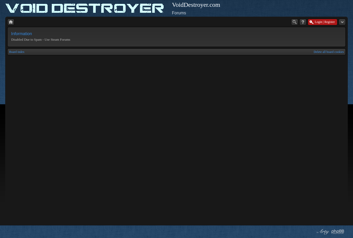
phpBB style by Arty (322, 231)
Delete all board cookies (329, 52)
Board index (16, 52)
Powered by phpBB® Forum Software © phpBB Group (338, 231)
